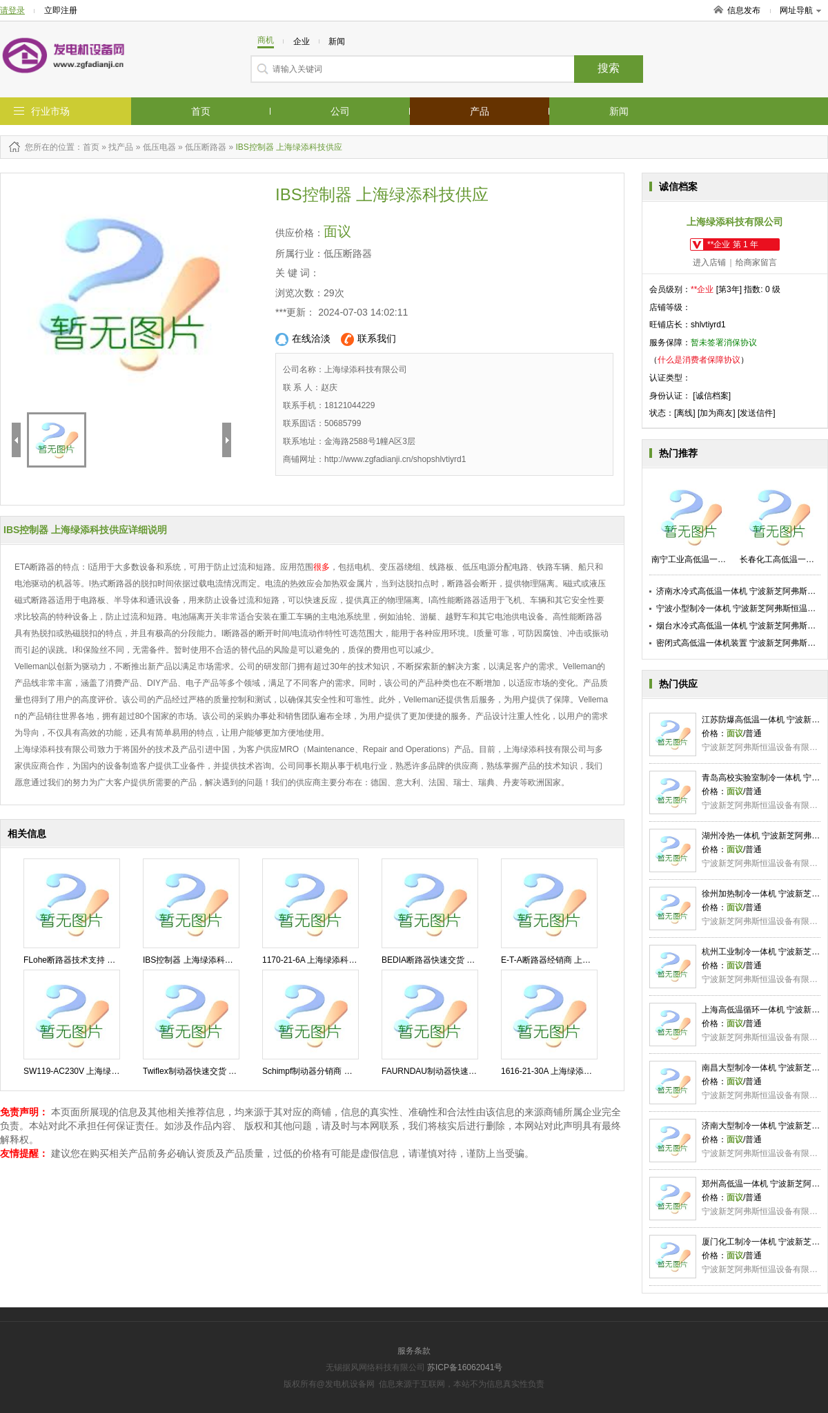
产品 (479, 111)
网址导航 (800, 10)
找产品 (120, 147)
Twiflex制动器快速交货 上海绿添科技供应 (219, 1071)
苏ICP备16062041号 (464, 1367)
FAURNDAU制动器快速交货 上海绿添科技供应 (467, 1071)
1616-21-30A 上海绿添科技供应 (559, 1071)
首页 (200, 111)
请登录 (12, 10)
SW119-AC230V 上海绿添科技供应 (87, 1071)
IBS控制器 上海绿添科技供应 (196, 960)
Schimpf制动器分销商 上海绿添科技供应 (336, 1071)
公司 (340, 111)
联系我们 (368, 339)
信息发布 (743, 10)
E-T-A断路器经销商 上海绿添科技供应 (570, 960)
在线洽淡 (303, 339)
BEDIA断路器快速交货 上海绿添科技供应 (457, 960)
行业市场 (50, 111)
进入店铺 (709, 262)
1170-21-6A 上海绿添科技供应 (317, 960)
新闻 (619, 111)
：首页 (87, 147)
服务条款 (414, 1351)
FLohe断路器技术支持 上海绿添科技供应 (98, 960)
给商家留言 (756, 262)
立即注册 (60, 10)
